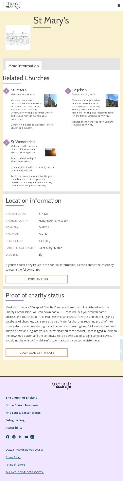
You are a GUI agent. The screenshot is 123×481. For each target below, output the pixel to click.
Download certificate (36, 352)
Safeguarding (15, 420)
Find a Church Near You (22, 405)
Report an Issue (37, 279)
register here (91, 340)
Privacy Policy (13, 457)
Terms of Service (15, 464)
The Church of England (21, 397)
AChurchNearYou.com (60, 331)
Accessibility (14, 427)
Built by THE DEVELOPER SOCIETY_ (25, 472)
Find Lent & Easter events (23, 412)
